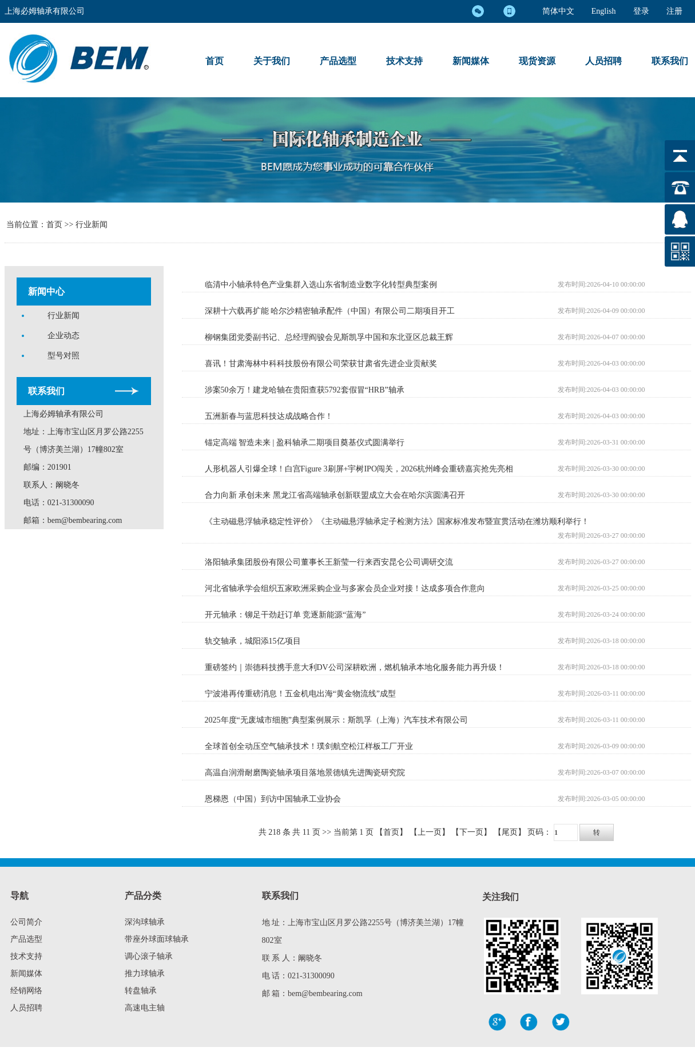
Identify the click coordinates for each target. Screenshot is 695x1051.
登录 (641, 11)
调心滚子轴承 (149, 956)
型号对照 (63, 355)
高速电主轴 (145, 1008)
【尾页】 (510, 832)
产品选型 (338, 61)
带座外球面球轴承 (157, 939)
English (603, 11)
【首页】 (391, 832)
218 (274, 832)
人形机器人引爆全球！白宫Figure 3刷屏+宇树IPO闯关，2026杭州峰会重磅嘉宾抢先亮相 (359, 469)
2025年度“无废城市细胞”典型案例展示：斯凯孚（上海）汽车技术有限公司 (336, 720)
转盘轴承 (141, 990)
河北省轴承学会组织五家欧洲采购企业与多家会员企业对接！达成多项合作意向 (345, 588)
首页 (214, 61)
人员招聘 (603, 61)
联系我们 (670, 61)
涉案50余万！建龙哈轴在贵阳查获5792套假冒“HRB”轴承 (304, 390)
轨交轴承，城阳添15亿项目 (253, 641)
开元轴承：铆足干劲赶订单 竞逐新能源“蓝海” (285, 614)
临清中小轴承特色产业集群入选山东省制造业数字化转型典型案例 (321, 284)
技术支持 (404, 61)
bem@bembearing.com (84, 520)
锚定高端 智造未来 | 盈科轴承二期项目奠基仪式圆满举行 (304, 442)
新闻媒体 (470, 61)
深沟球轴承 (145, 922)
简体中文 (558, 11)
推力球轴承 (145, 973)
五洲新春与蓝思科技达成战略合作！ (269, 416)
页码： (570, 832)
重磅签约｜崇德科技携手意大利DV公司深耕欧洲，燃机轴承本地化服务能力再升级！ (355, 667)
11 (306, 832)
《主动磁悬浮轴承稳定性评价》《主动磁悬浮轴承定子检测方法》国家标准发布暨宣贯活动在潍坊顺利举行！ (397, 521)
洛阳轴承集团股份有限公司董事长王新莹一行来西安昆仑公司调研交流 (329, 562)
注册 (674, 11)
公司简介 (26, 922)
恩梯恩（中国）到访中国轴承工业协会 (273, 799)
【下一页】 (471, 832)
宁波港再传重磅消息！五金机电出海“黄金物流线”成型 (300, 693)
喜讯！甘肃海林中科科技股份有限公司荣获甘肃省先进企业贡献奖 (321, 363)
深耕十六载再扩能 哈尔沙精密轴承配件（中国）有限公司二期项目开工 (330, 311)
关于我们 (271, 61)
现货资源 (537, 61)
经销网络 (26, 990)
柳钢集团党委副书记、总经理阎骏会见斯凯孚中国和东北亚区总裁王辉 (329, 337)
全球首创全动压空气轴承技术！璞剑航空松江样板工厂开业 (309, 746)
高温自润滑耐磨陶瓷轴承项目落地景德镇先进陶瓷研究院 (305, 772)
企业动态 (63, 335)
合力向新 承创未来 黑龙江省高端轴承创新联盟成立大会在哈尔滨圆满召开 (335, 495)
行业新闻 (92, 224)
